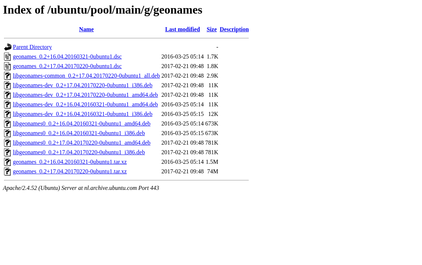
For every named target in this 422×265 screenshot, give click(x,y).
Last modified (182, 29)
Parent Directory (32, 47)
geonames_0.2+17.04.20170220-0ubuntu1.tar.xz (70, 171)
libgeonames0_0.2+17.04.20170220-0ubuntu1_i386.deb (79, 152)
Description (234, 29)
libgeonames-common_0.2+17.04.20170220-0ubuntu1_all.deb (86, 76)
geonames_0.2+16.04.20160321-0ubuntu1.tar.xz (70, 162)
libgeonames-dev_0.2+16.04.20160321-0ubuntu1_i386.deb (83, 114)
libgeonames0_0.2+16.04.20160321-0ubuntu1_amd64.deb (81, 123)
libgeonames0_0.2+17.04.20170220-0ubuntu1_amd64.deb (81, 142)
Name (86, 29)
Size (212, 29)
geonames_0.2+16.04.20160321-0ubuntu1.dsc (67, 56)
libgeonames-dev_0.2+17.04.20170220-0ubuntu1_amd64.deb (85, 95)
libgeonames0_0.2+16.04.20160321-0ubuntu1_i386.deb (79, 133)
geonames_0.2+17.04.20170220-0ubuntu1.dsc (67, 66)
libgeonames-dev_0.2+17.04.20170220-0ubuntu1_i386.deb (83, 85)
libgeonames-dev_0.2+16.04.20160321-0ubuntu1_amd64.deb (85, 104)
